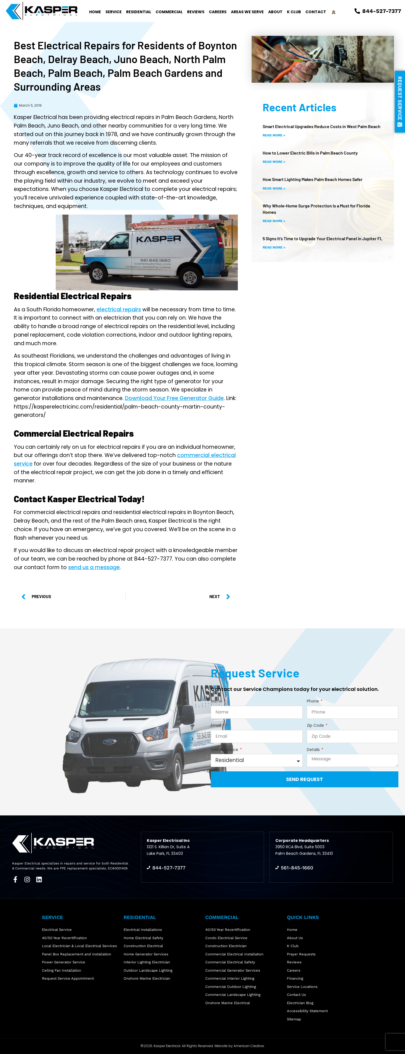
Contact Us (296, 995)
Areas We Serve (247, 12)
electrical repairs (119, 309)
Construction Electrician (226, 946)
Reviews (195, 12)
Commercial (169, 12)
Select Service (225, 749)
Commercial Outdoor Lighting (230, 987)
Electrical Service (57, 930)
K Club (294, 12)
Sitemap (294, 1019)
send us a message (94, 567)
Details (314, 749)
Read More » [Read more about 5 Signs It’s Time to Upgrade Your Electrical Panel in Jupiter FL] (274, 247)
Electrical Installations (143, 930)
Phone (313, 701)
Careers (218, 12)
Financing (295, 978)
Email (216, 725)
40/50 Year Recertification (64, 938)
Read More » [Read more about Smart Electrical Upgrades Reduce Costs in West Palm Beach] (274, 135)
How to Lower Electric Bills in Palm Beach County (310, 152)
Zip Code (316, 725)
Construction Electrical (143, 946)
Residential (138, 12)
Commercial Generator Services (232, 970)
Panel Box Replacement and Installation (76, 954)
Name (217, 701)
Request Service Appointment (68, 978)
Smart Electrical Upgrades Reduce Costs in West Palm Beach (321, 126)
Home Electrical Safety (143, 938)
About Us (295, 938)
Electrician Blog (300, 1003)
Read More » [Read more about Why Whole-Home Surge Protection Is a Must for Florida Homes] (274, 221)
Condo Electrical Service (226, 938)
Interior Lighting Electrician (147, 962)
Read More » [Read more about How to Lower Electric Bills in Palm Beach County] (274, 162)
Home (95, 12)
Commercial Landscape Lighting (232, 995)
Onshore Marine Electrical (227, 1003)
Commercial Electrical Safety (230, 962)
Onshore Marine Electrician (147, 978)
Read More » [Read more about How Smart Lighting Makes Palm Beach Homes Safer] (274, 188)
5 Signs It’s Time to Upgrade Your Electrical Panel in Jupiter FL (322, 238)
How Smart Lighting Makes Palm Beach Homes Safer (313, 179)
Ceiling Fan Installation (61, 970)
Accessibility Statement (307, 1011)
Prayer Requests (301, 954)
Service (113, 12)
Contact (315, 12)
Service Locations (302, 987)
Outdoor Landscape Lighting (148, 970)
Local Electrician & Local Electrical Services (79, 946)
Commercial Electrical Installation (234, 954)
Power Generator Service (63, 962)
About (275, 12)
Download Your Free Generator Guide (174, 398)
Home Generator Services (146, 954)
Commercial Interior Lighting (229, 978)
